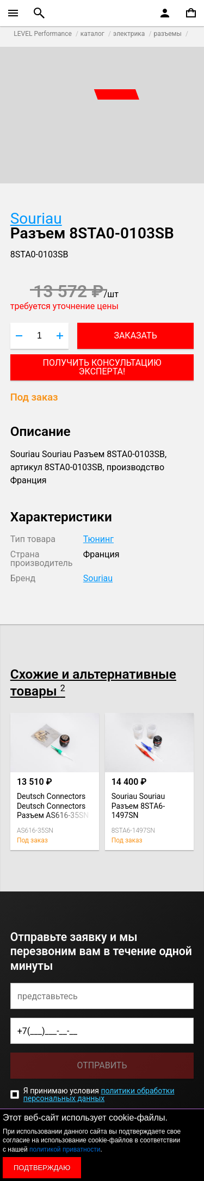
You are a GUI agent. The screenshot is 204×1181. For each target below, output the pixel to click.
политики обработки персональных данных (99, 1094)
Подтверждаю (42, 1168)
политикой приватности (64, 1149)
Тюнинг (98, 539)
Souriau (36, 218)
